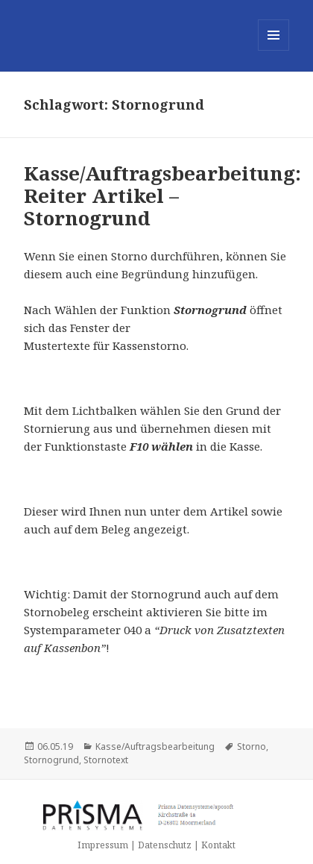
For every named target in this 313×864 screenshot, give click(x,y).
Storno (251, 746)
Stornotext (105, 760)
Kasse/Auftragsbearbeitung (155, 746)
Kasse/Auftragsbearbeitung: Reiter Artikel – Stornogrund (162, 195)
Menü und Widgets (274, 50)
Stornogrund (51, 760)
